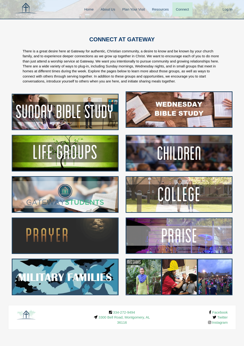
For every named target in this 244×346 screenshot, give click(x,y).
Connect (182, 9)
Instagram (220, 322)
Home (89, 9)
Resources (160, 9)
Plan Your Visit (133, 9)
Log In (227, 9)
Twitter (222, 317)
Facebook (220, 312)
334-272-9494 (124, 312)
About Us (108, 9)
